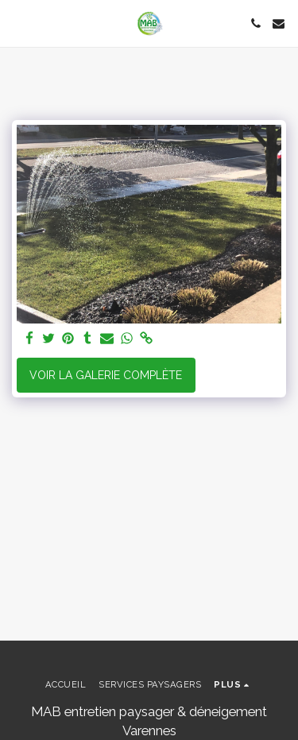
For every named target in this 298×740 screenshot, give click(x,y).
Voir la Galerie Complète (105, 375)
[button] (17, 23)
